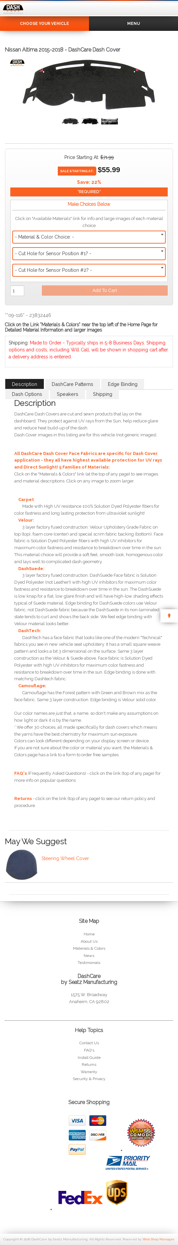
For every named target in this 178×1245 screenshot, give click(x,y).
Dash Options (27, 394)
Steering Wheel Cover (65, 858)
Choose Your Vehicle (44, 23)
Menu (133, 23)
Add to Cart (105, 290)
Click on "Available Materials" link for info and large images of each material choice (89, 222)
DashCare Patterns (72, 384)
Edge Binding (122, 384)
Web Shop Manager (158, 1239)
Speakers (67, 394)
